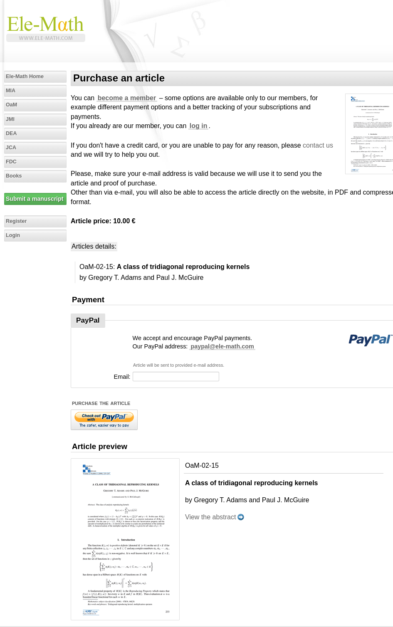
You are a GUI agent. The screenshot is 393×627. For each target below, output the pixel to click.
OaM (11, 105)
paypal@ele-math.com (222, 346)
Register (16, 221)
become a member (127, 97)
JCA (11, 148)
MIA (10, 91)
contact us (318, 145)
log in (199, 125)
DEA (11, 133)
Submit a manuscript (34, 198)
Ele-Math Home (25, 76)
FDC (11, 162)
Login (13, 235)
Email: (122, 376)
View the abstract (210, 517)
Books (14, 176)
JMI (10, 119)
